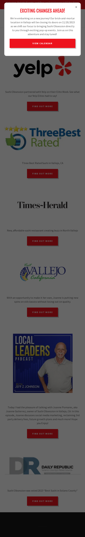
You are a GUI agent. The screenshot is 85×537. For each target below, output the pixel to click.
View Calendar (42, 43)
